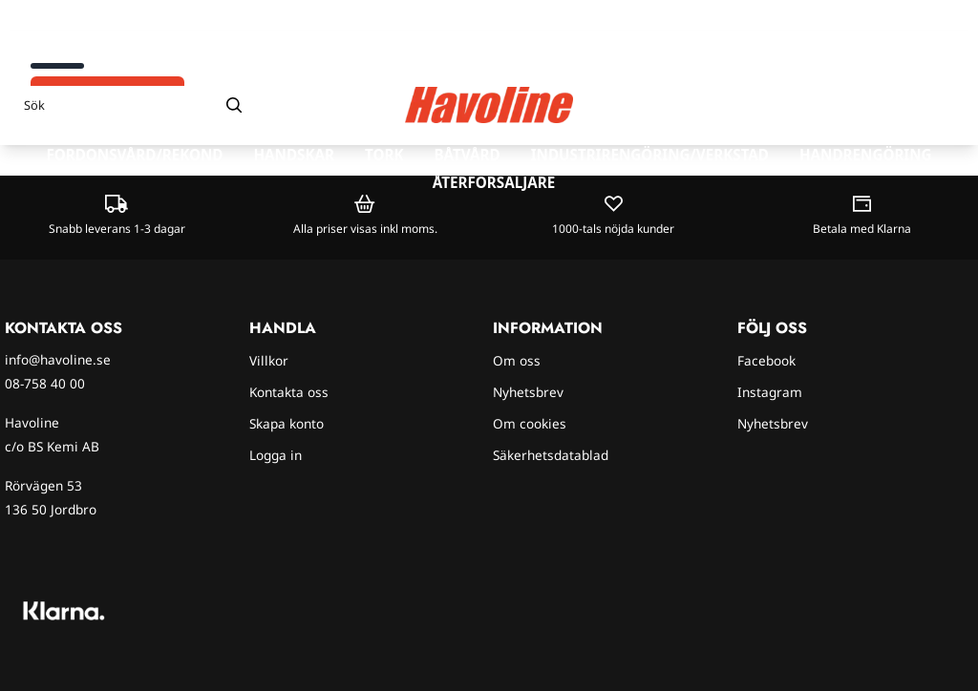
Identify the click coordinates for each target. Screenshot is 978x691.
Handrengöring (865, 154)
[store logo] (489, 105)
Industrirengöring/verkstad (650, 154)
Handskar (293, 154)
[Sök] (133, 105)
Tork (384, 154)
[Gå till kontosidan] (908, 105)
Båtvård (467, 154)
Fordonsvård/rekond (134, 154)
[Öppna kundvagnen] (944, 105)
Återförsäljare (494, 182)
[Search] (234, 105)
